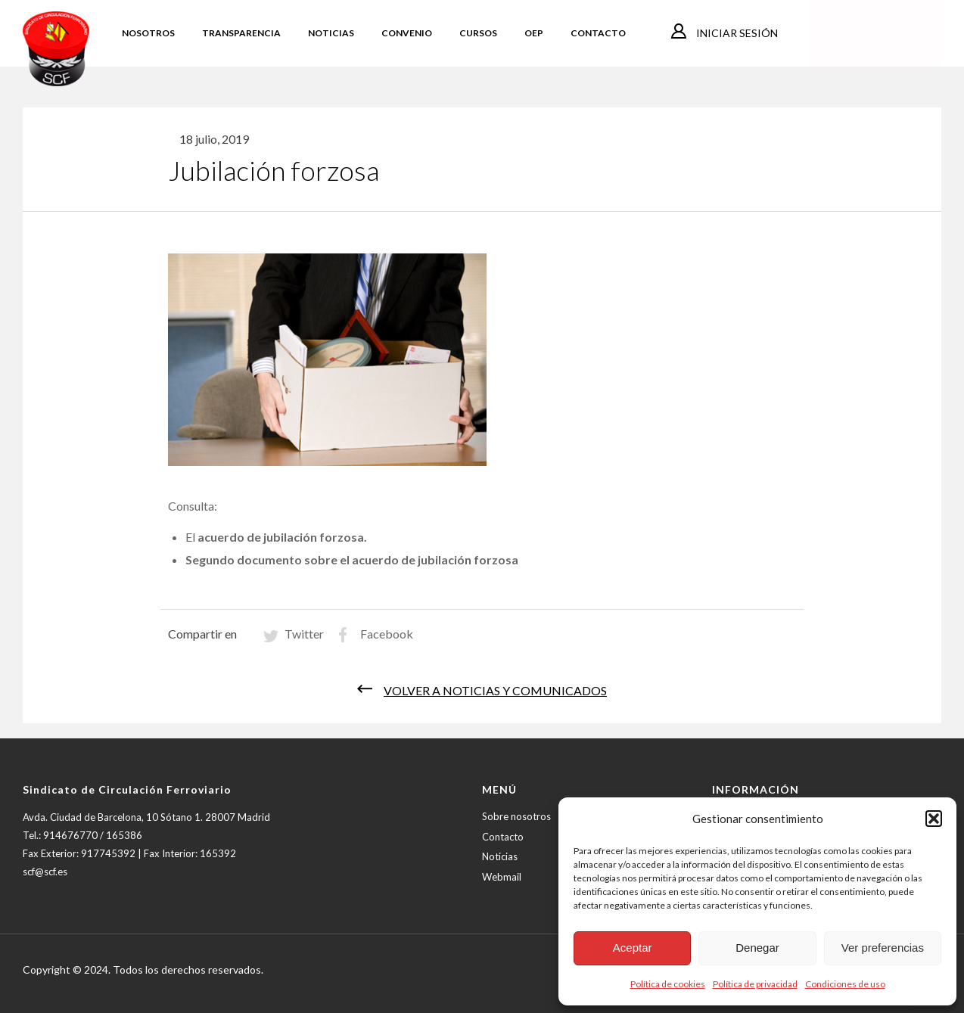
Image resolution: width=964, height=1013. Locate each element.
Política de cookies (667, 984)
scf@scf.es (45, 871)
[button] (933, 818)
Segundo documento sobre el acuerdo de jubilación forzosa (351, 559)
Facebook (386, 633)
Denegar (757, 947)
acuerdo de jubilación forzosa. (282, 537)
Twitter (304, 633)
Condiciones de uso (845, 984)
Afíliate (887, 32)
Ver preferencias (882, 947)
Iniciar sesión (736, 32)
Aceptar (632, 947)
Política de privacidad (755, 984)
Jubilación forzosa (273, 170)
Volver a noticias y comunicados (495, 690)
